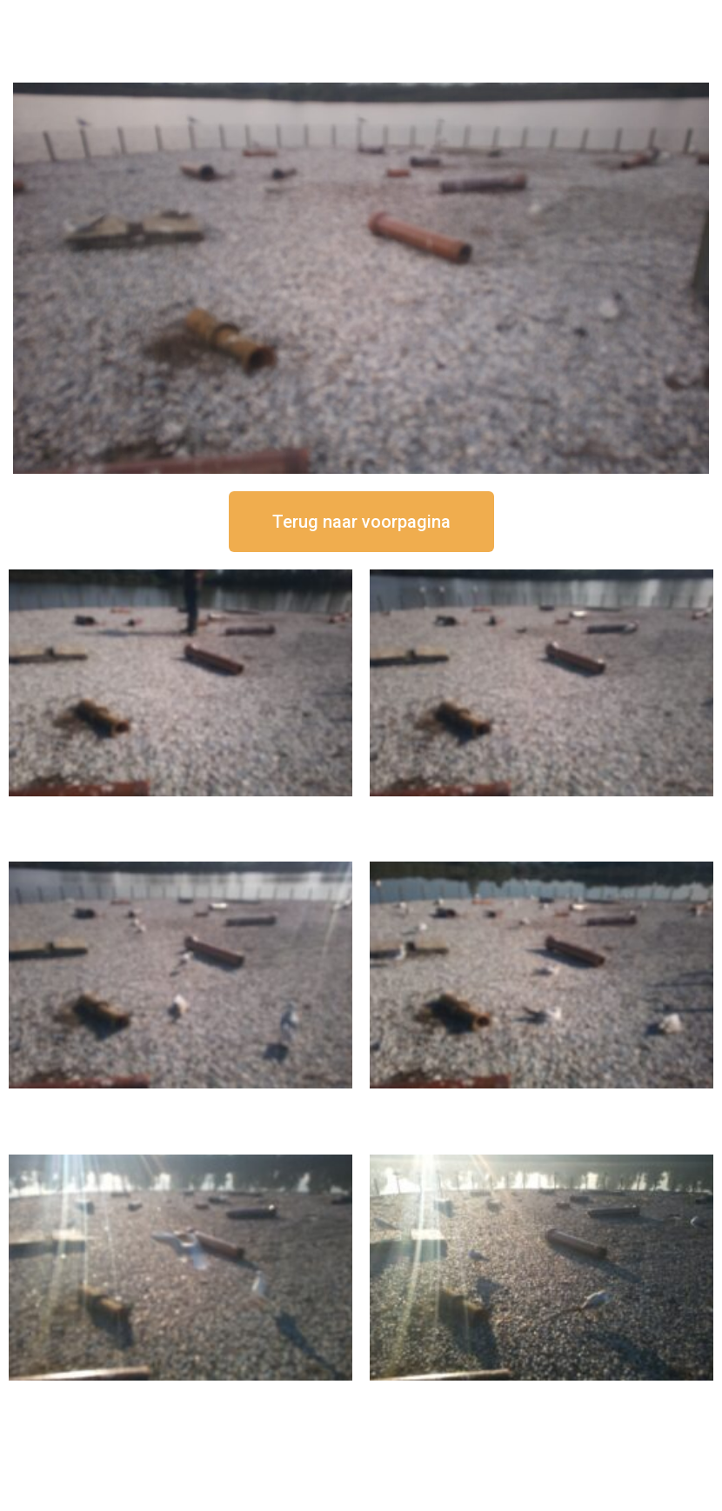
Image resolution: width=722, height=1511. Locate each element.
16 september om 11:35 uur (180, 1103)
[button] (361, 521)
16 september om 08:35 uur (541, 1395)
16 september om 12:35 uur (541, 811)
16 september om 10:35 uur (541, 1103)
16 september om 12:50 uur (180, 811)
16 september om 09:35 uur (180, 1395)
